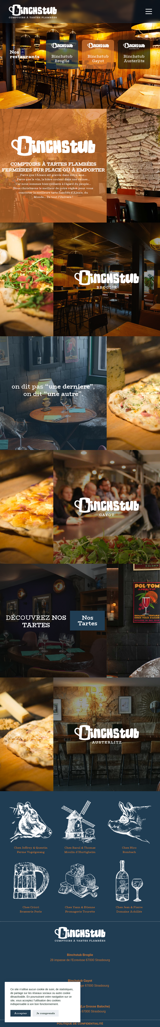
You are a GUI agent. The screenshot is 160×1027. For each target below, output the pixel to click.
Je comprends (45, 1013)
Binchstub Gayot (98, 58)
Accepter (20, 1013)
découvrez (36, 621)
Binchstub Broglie (61, 58)
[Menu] (148, 11)
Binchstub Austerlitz (133, 58)
